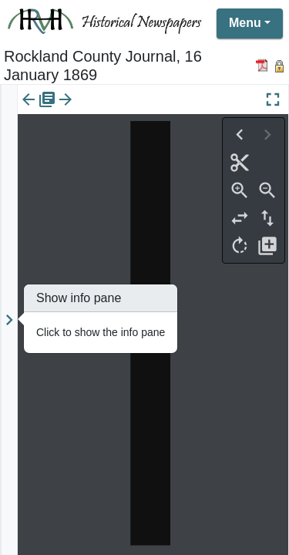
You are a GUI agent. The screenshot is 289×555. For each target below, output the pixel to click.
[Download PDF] (264, 65)
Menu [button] (245, 22)
